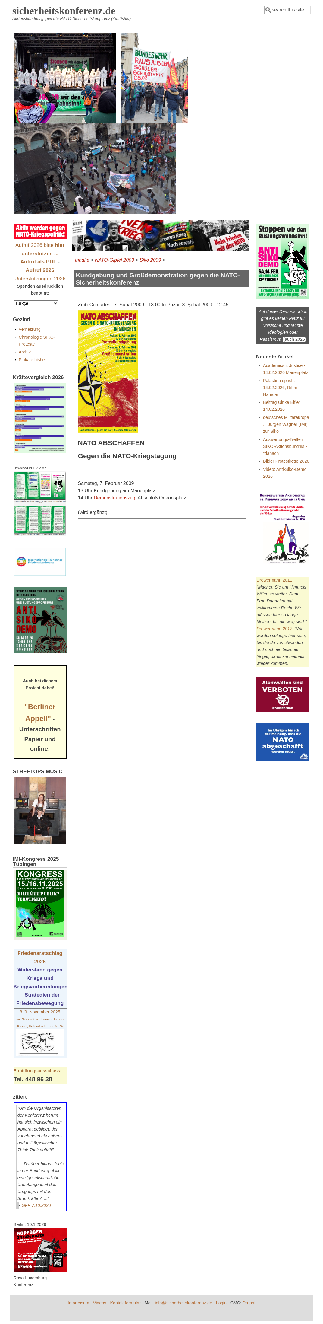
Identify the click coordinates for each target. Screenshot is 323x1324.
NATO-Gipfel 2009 (114, 260)
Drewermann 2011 (274, 580)
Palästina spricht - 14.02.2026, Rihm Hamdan (280, 387)
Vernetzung (30, 329)
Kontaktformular (125, 1302)
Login (221, 1302)
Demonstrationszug (114, 497)
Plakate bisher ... (35, 359)
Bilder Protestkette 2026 (286, 461)
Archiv (25, 351)
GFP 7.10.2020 (36, 1205)
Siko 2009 (150, 260)
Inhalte (82, 260)
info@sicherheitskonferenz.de (183, 1302)
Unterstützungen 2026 (40, 279)
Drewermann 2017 (274, 628)
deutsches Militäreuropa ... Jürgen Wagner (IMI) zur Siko (286, 424)
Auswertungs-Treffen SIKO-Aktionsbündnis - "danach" (285, 446)
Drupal (249, 1302)
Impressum (78, 1302)
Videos (99, 1302)
